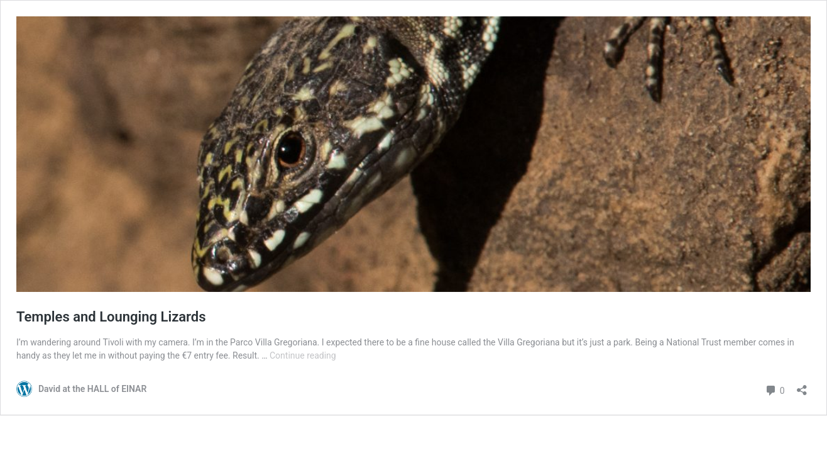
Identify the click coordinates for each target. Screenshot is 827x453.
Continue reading (303, 355)
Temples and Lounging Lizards (111, 317)
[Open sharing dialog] (802, 386)
